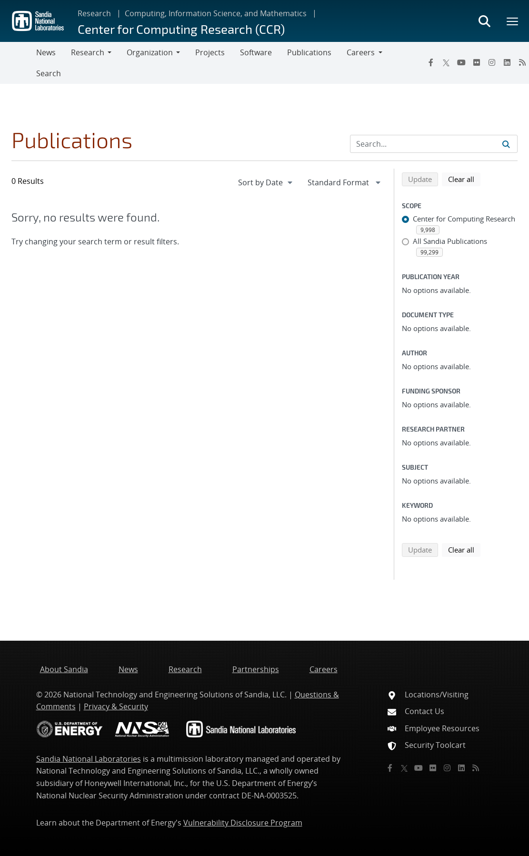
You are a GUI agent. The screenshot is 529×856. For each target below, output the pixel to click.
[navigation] (266, 182)
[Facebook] (431, 62)
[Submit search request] (506, 144)
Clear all (464, 178)
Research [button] (87, 52)
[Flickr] (476, 62)
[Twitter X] (446, 62)
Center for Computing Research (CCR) (181, 28)
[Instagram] (492, 62)
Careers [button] (361, 52)
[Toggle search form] (484, 20)
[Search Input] (434, 144)
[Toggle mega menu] (512, 20)
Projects (210, 52)
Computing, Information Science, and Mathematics (216, 13)
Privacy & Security (116, 706)
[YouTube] (461, 62)
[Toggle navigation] (18, 62)
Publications (309, 52)
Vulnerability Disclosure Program (242, 822)
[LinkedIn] (507, 62)
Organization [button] (150, 52)
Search (48, 73)
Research (94, 13)
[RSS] (476, 768)
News (46, 52)
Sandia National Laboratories (88, 759)
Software (256, 52)
